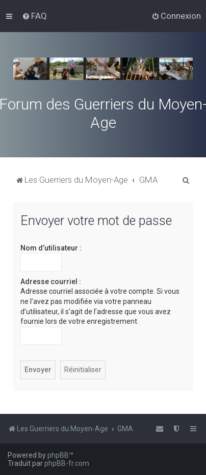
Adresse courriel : (50, 281)
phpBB (58, 455)
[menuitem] (34, 16)
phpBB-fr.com (66, 463)
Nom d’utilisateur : (51, 248)
